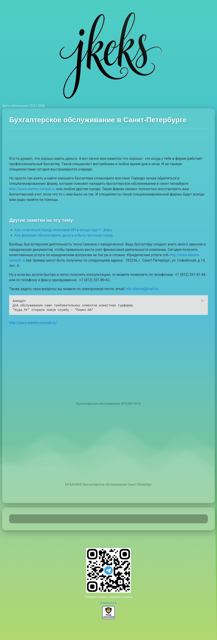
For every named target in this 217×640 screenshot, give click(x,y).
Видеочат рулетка (108, 603)
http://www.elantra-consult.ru (32, 189)
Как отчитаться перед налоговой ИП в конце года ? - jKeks (63, 230)
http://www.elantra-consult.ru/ (33, 323)
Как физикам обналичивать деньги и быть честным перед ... (65, 235)
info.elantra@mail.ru (142, 289)
